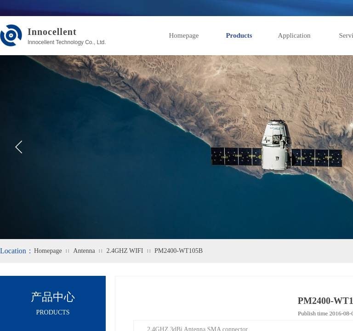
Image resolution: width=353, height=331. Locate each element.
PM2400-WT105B (178, 250)
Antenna (84, 250)
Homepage (184, 35)
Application (294, 35)
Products (239, 35)
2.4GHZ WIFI (124, 250)
